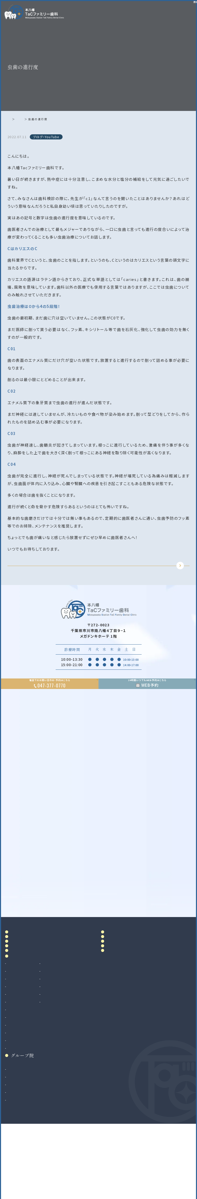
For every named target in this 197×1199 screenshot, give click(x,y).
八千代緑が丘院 (21, 1162)
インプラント (18, 1094)
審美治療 (60, 1033)
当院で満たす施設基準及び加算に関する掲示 (124, 987)
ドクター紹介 (24, 986)
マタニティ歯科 (64, 1056)
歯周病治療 (17, 1048)
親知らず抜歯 (19, 1087)
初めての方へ (24, 1008)
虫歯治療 (16, 1033)
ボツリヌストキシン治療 (72, 1071)
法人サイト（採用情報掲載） (31, 1169)
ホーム (13, 119)
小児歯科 (16, 1063)
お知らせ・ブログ (125, 1000)
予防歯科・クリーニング (27, 1071)
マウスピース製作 (67, 1048)
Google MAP (169, 933)
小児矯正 (16, 1117)
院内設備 (20, 997)
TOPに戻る (97, 573)
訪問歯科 (60, 1063)
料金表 (114, 974)
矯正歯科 (16, 1102)
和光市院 (16, 1138)
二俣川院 (16, 1154)
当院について (24, 974)
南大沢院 (16, 1146)
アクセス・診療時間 (124, 963)
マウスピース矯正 (23, 1110)
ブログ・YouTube (36, 119)
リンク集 (116, 1011)
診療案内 (20, 1023)
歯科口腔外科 (19, 1079)
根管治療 (16, 1040)
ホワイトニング (64, 1040)
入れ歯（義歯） (20, 1056)
